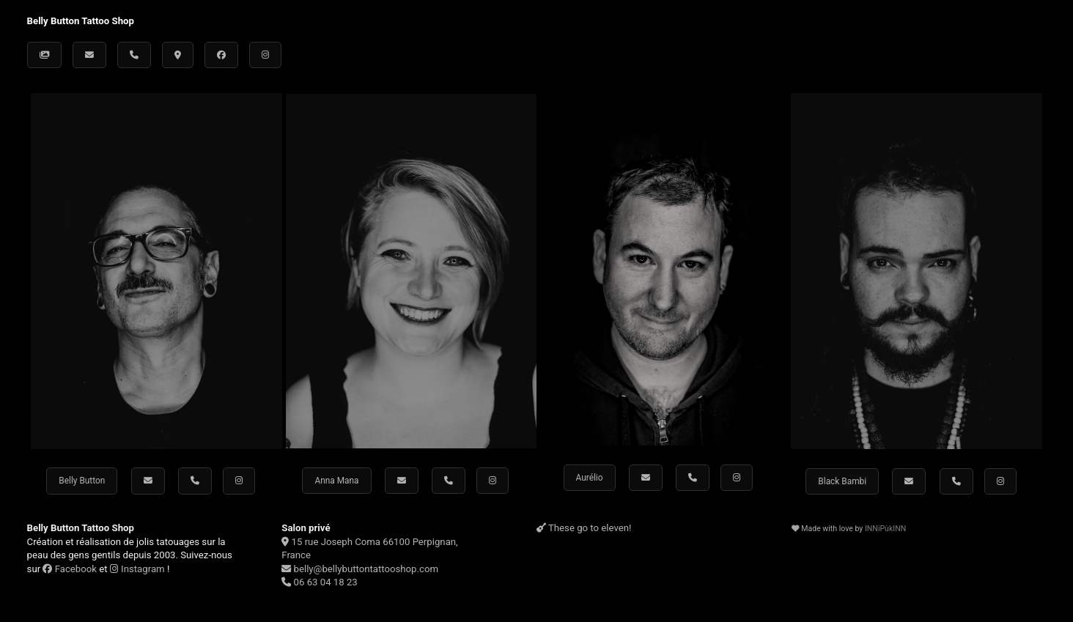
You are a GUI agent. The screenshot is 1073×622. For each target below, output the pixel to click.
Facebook (70, 568)
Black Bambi (842, 481)
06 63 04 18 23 (319, 582)
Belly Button (82, 480)
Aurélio (589, 478)
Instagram (137, 568)
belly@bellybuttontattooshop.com (359, 568)
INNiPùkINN (885, 528)
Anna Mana (336, 480)
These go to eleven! (583, 527)
